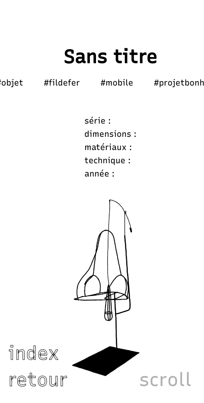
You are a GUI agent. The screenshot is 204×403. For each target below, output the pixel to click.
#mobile (117, 83)
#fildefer (62, 83)
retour (37, 379)
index (33, 353)
